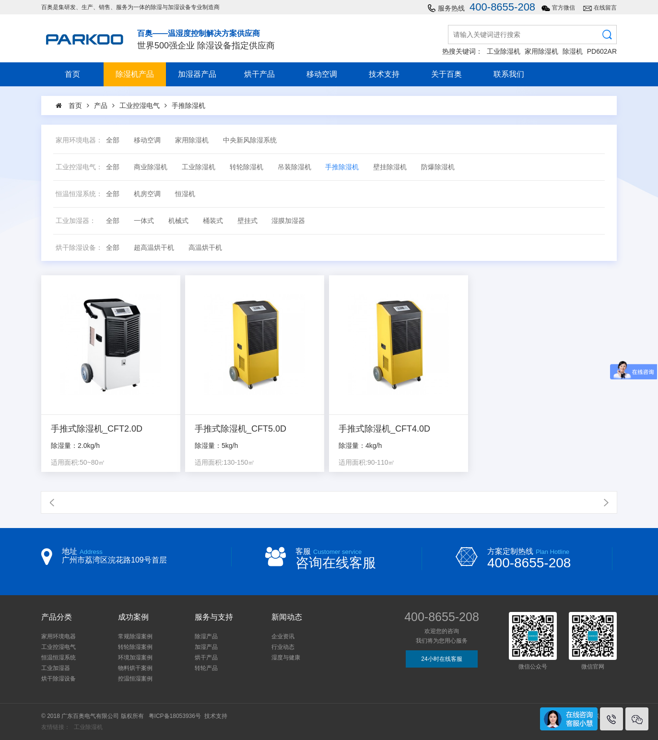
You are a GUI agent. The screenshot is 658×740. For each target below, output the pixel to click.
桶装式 (213, 220)
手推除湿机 (342, 167)
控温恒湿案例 (135, 678)
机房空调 (147, 194)
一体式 (144, 220)
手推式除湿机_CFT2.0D (96, 429)
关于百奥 (446, 74)
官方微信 (563, 7)
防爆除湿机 (438, 167)
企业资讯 (282, 636)
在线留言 (605, 7)
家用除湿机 (541, 51)
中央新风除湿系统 (250, 140)
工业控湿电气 (58, 647)
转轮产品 (206, 668)
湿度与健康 (285, 657)
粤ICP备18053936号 (175, 716)
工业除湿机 (503, 51)
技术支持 (384, 74)
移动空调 (321, 74)
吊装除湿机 (294, 167)
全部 (112, 140)
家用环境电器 (58, 636)
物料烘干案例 (135, 668)
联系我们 (509, 74)
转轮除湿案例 (135, 647)
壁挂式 (247, 220)
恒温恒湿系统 (58, 657)
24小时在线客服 (441, 659)
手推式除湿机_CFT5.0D (240, 429)
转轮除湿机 (246, 167)
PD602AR (602, 51)
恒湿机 (185, 194)
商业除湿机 (150, 167)
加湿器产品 (197, 74)
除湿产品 (206, 636)
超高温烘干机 (154, 247)
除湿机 (573, 51)
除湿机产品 (135, 74)
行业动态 (282, 647)
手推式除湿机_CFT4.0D (384, 429)
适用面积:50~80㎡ (78, 462)
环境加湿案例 (135, 657)
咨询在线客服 (335, 562)
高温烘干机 (205, 247)
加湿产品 (206, 647)
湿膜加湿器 (288, 220)
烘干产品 (259, 74)
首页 (72, 74)
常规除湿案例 (135, 636)
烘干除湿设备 (58, 678)
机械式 (178, 220)
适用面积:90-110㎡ (367, 462)
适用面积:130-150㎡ (225, 462)
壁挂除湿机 (390, 167)
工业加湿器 (55, 668)
